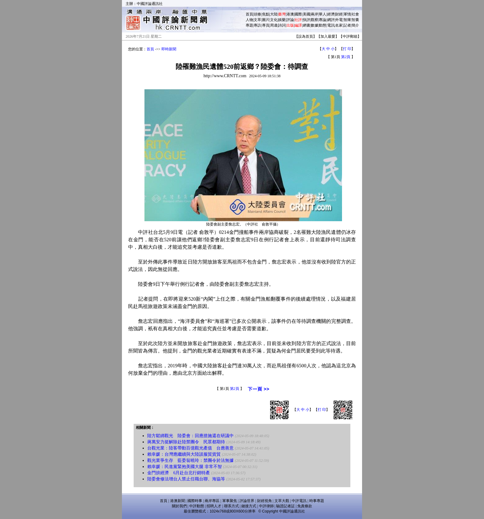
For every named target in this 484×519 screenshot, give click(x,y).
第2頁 (345, 57)
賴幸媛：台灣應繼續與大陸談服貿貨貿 (184, 454)
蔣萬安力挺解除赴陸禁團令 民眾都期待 (186, 442)
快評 (306, 20)
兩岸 (314, 14)
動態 (322, 25)
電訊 (331, 25)
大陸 (273, 14)
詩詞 (282, 25)
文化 (273, 20)
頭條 (257, 14)
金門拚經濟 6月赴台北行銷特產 (178, 472)
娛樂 (282, 20)
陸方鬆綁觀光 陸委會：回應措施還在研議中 (190, 435)
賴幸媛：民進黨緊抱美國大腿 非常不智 (184, 466)
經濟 (331, 14)
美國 (306, 14)
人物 (249, 20)
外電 (339, 20)
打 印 (347, 49)
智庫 (347, 20)
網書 (306, 25)
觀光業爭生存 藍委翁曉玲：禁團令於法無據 (190, 460)
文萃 (257, 20)
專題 (249, 25)
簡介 (355, 25)
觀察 (314, 20)
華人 (322, 14)
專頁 (265, 25)
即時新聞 (168, 49)
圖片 (265, 20)
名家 (339, 25)
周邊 (273, 25)
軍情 (347, 14)
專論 (322, 20)
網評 (331, 20)
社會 (355, 14)
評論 (290, 20)
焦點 (265, 14)
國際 (298, 14)
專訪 (257, 25)
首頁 (249, 14)
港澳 (290, 14)
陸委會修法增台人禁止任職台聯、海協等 (186, 479)
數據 (314, 25)
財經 (339, 14)
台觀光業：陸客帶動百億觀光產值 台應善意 (190, 448)
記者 (347, 25)
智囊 (355, 20)
